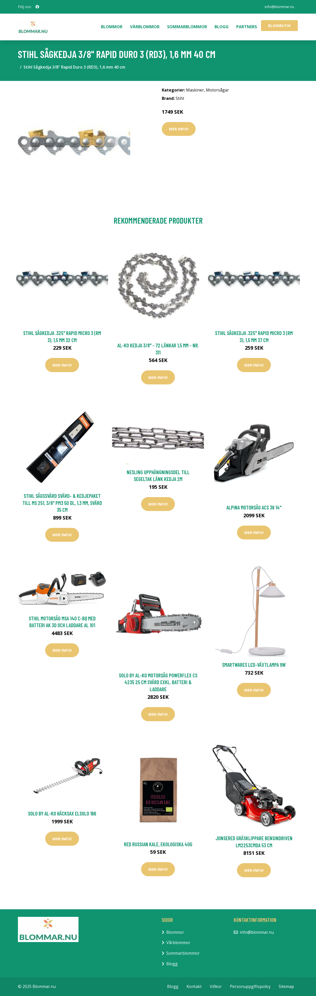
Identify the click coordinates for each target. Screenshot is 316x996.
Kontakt (194, 986)
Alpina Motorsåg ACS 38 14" (253, 507)
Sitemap (286, 986)
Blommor (111, 26)
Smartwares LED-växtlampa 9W (254, 664)
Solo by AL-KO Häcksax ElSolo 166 (62, 813)
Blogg (222, 26)
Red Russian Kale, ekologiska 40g (158, 844)
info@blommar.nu (279, 6)
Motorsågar (217, 90)
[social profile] (37, 7)
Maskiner (195, 90)
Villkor (216, 986)
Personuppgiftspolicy (250, 986)
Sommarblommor (187, 26)
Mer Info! (178, 128)
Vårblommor (145, 26)
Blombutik (279, 25)
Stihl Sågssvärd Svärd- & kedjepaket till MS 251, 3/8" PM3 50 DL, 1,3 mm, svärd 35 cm (62, 503)
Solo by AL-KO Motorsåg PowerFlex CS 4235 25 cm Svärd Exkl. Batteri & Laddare (158, 682)
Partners (246, 26)
